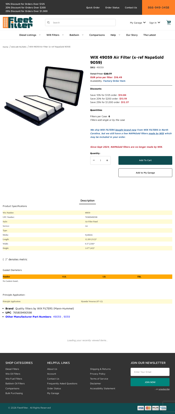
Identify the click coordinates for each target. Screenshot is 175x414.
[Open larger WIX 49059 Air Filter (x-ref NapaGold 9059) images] (44, 95)
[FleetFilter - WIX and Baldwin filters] (18, 22)
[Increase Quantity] (107, 160)
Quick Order (93, 7)
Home (5, 47)
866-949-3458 (158, 7)
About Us (52, 368)
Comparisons (12, 388)
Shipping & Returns (100, 368)
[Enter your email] (150, 372)
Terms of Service (99, 378)
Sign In (154, 22)
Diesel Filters (12, 368)
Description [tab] (87, 200)
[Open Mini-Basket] (168, 22)
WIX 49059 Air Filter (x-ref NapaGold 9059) (49, 46)
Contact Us (131, 7)
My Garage (138, 22)
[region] (44, 145)
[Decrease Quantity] (93, 160)
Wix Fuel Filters (13, 378)
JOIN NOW (150, 382)
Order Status (112, 7)
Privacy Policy (97, 373)
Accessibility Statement (102, 388)
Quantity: (95, 153)
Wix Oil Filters (12, 373)
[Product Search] (83, 22)
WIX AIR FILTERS (18, 47)
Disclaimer (95, 383)
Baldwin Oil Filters (15, 383)
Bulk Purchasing (14, 393)
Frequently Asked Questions (62, 383)
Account (51, 373)
